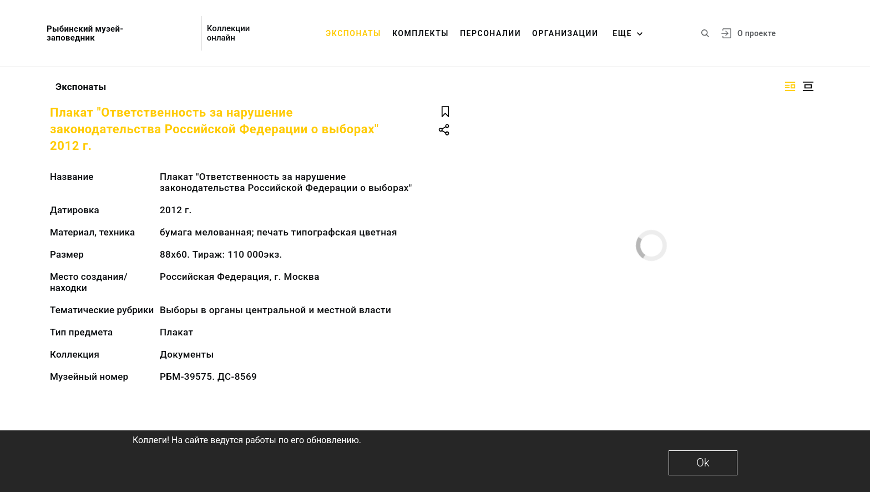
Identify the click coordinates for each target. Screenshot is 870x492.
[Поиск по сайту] (705, 33)
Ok (702, 462)
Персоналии (490, 33)
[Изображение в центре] (808, 86)
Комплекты (420, 33)
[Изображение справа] (790, 86)
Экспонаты (353, 33)
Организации (565, 33)
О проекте (756, 33)
